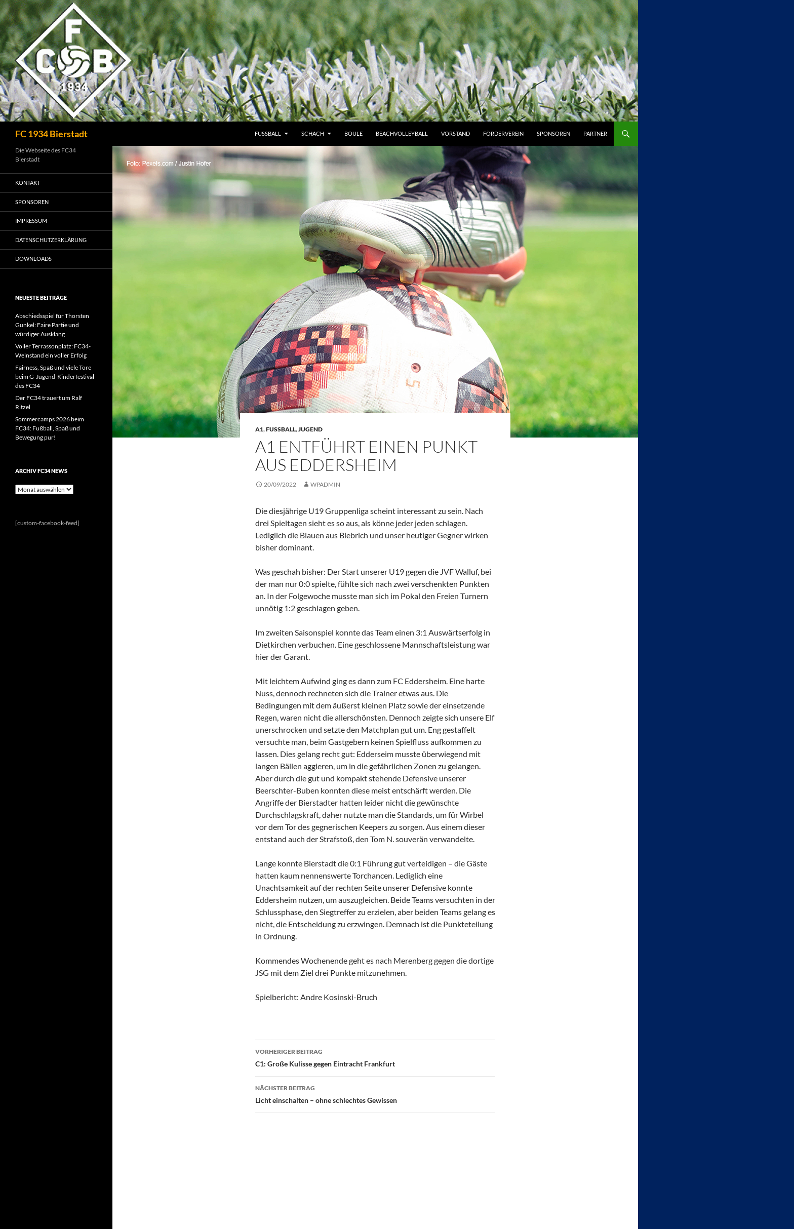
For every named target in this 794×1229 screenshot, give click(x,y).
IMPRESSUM (31, 220)
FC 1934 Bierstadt (51, 133)
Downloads (33, 258)
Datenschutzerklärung (51, 239)
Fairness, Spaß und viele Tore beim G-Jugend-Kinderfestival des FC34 (54, 376)
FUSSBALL (268, 133)
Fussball (281, 429)
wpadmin (325, 484)
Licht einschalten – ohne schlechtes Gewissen (375, 1093)
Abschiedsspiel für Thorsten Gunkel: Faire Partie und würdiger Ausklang (52, 325)
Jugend (310, 429)
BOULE (353, 133)
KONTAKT (27, 182)
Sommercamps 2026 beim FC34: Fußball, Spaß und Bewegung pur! (49, 428)
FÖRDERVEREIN (503, 133)
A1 (259, 429)
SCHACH (312, 133)
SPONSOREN (553, 133)
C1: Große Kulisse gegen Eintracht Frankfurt (375, 1057)
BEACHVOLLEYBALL (402, 133)
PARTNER (595, 133)
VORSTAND (455, 133)
